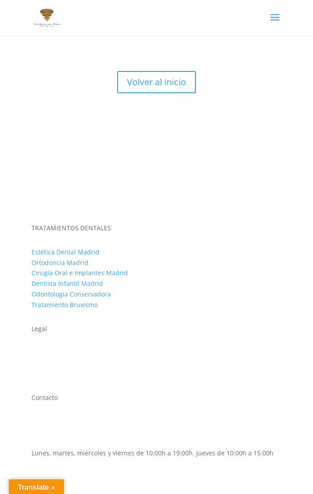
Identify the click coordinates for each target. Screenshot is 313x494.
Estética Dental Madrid (65, 252)
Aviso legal (47, 352)
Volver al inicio (156, 82)
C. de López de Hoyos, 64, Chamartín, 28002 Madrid (108, 421)
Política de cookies (59, 363)
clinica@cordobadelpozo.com (75, 442)
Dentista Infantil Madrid (67, 283)
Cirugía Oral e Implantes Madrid (80, 273)
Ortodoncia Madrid (60, 262)
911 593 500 (49, 431)
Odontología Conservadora (71, 294)
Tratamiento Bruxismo (65, 304)
